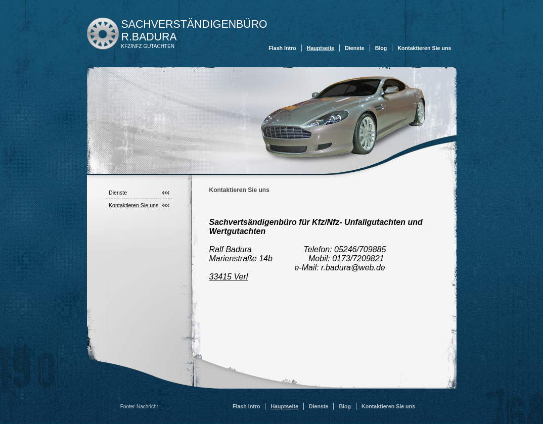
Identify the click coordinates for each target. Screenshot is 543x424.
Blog (381, 48)
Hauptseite (320, 48)
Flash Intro (282, 48)
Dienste (355, 48)
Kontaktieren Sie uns (424, 48)
